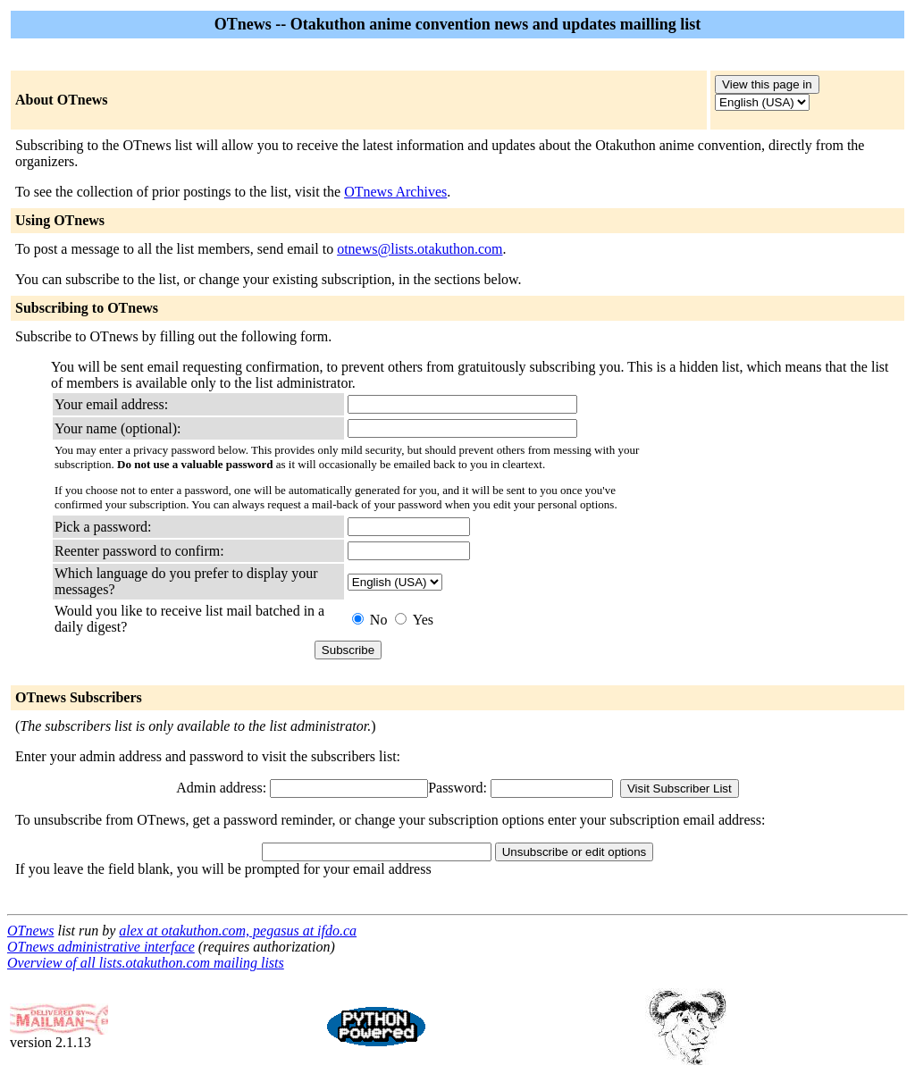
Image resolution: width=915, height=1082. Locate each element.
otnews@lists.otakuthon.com (419, 248)
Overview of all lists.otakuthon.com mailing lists (145, 962)
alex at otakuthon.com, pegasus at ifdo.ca (238, 930)
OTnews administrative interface (101, 946)
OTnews (30, 930)
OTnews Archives (395, 191)
